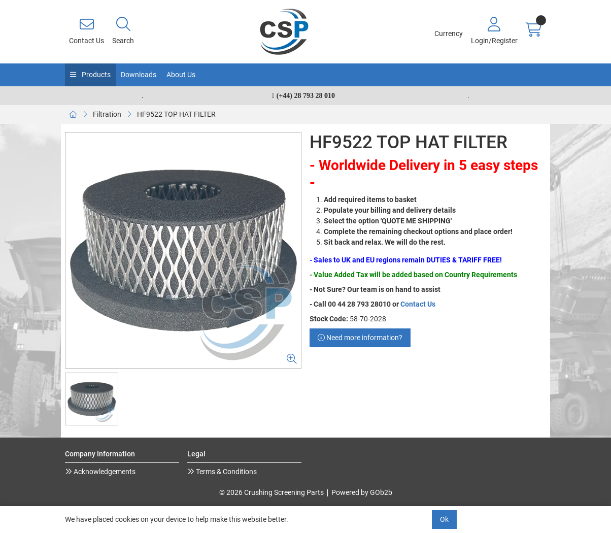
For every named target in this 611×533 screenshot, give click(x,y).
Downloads (138, 75)
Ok (444, 519)
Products (95, 75)
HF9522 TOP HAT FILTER (176, 114)
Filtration (107, 114)
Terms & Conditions (225, 472)
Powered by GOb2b (361, 492)
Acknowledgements (103, 472)
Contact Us (417, 304)
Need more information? (360, 338)
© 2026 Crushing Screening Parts (271, 492)
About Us (180, 75)
